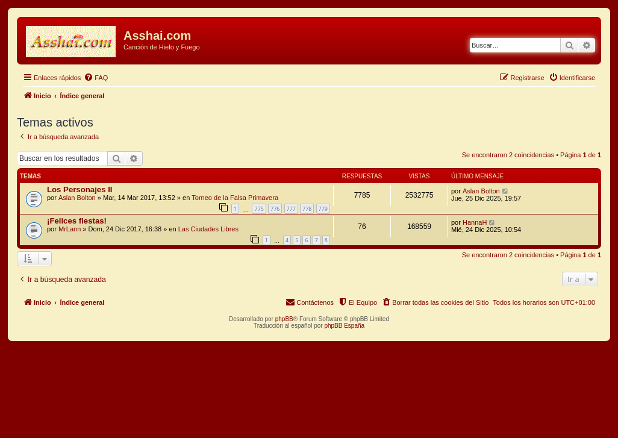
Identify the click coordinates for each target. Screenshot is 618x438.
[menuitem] (96, 77)
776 (274, 209)
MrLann (69, 229)
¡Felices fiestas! (77, 220)
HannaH (475, 222)
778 (306, 209)
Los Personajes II (79, 189)
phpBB (284, 319)
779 (323, 209)
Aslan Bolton (77, 197)
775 (258, 209)
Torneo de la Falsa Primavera (235, 197)
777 (291, 209)
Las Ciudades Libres (208, 229)
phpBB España (344, 325)
